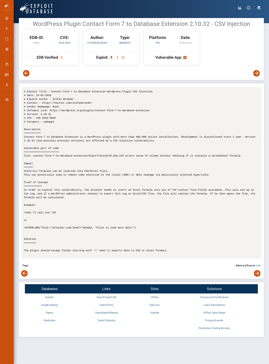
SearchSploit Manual (106, 312)
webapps (125, 43)
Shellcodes (49, 320)
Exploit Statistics (106, 320)
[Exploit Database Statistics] (240, 8)
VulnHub (154, 312)
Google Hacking (49, 305)
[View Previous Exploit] (26, 73)
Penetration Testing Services (214, 328)
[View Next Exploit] (256, 73)
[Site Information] (249, 8)
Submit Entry (107, 305)
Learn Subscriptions (214, 305)
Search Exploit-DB (106, 297)
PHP (157, 43)
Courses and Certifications (214, 297)
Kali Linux (155, 305)
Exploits (49, 297)
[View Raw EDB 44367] (123, 57)
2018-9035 (64, 43)
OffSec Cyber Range (214, 312)
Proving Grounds (214, 320)
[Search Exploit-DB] (259, 8)
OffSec (155, 297)
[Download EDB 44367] (112, 57)
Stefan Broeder (97, 43)
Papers (49, 312)
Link (258, 265)
